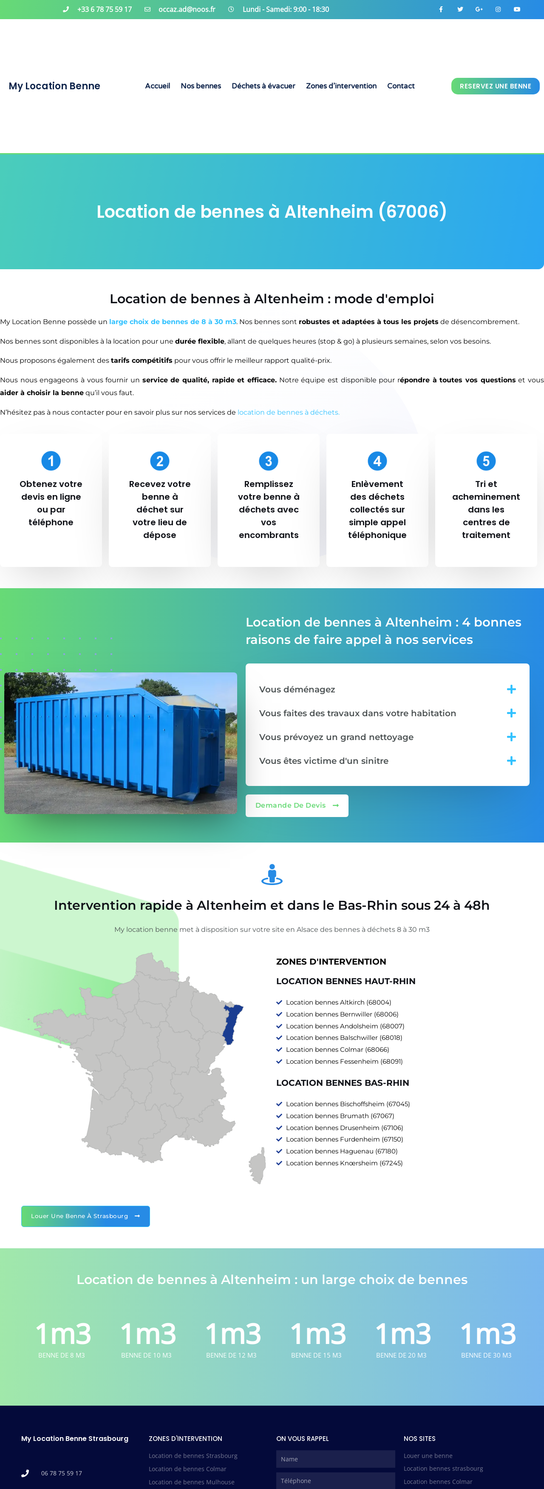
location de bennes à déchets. (289, 412)
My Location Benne (54, 86)
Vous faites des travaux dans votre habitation (357, 713)
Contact (401, 86)
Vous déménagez (297, 689)
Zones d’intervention (341, 86)
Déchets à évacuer (263, 86)
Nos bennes (201, 86)
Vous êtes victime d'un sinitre (323, 761)
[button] (387, 689)
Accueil (157, 86)
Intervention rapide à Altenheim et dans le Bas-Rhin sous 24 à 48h (272, 905)
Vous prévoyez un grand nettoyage (336, 737)
